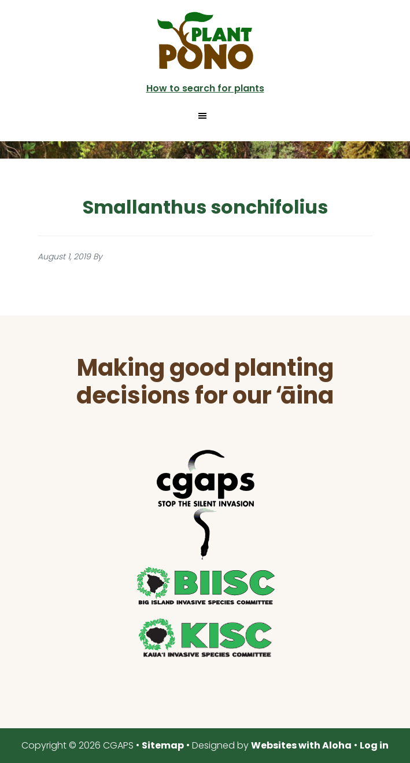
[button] (204, 116)
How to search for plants (205, 88)
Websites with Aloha (301, 745)
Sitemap (163, 745)
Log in (374, 745)
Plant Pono (205, 40)
